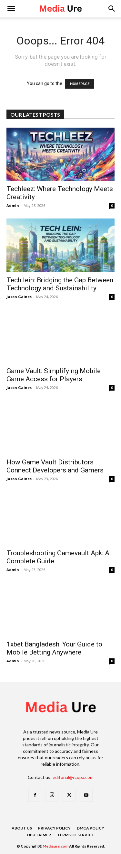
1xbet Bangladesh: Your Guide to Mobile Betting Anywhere (54, 648)
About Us (22, 828)
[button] (112, 8)
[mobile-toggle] (11, 8)
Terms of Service (75, 834)
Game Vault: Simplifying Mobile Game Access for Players (53, 375)
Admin (12, 205)
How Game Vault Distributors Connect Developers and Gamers (55, 466)
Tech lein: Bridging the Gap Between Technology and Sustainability (59, 284)
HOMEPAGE (79, 84)
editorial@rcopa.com (73, 777)
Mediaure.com (55, 846)
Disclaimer (39, 834)
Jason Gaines (19, 296)
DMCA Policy (90, 828)
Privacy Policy (54, 828)
